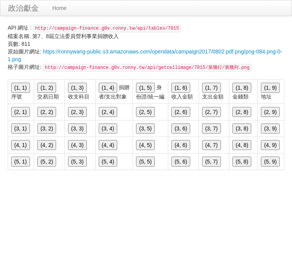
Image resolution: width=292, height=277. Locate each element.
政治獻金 (23, 8)
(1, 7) (211, 88)
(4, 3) (77, 145)
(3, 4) (108, 128)
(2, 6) (180, 112)
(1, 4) (108, 88)
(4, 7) (211, 145)
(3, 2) (46, 128)
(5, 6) (180, 162)
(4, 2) (46, 145)
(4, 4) (108, 145)
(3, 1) (20, 128)
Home (59, 8)
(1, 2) (46, 88)
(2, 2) (46, 112)
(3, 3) (77, 128)
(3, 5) (145, 128)
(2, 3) (77, 112)
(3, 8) (242, 128)
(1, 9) (270, 88)
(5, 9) (270, 162)
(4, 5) (145, 145)
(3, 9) (270, 128)
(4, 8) (242, 145)
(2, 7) (211, 112)
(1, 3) (77, 88)
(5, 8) (242, 162)
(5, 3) (77, 162)
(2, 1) (20, 112)
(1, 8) (242, 88)
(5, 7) (211, 162)
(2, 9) (270, 112)
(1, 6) (180, 88)
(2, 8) (242, 112)
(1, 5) (145, 88)
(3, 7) (211, 128)
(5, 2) (46, 162)
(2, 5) (145, 112)
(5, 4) (108, 162)
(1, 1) (20, 88)
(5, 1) (20, 162)
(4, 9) (270, 145)
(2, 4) (108, 112)
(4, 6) (180, 145)
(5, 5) (145, 162)
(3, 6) (180, 128)
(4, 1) (20, 145)
